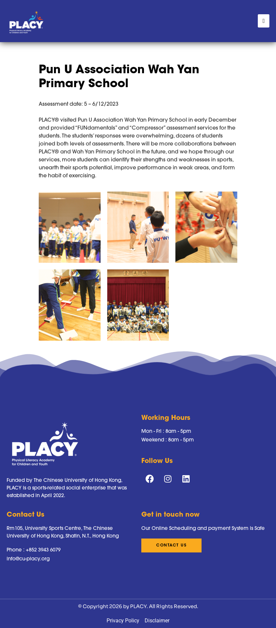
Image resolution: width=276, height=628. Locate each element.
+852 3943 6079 (43, 549)
